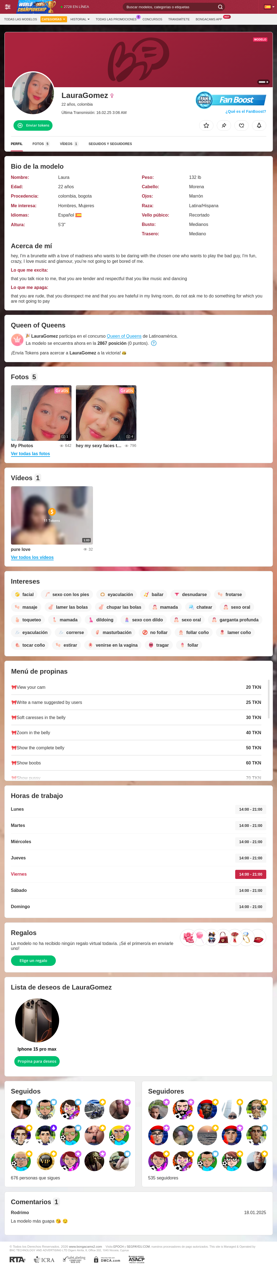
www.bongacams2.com (85, 1246)
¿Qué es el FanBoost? (246, 111)
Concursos (152, 19)
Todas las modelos (20, 19)
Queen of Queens (124, 336)
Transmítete (179, 19)
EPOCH (118, 1246)
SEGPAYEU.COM (138, 1246)
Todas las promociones (117, 18)
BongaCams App (210, 18)
